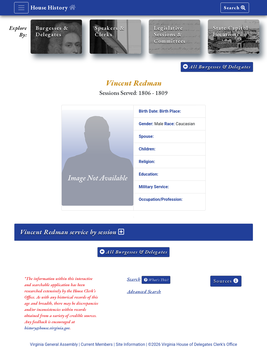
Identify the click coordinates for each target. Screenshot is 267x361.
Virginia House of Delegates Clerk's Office (199, 344)
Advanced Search (144, 291)
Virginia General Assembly (54, 344)
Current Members (97, 344)
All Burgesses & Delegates (217, 67)
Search (234, 8)
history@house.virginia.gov (47, 328)
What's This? (156, 279)
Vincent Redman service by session (72, 232)
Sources (226, 281)
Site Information (130, 344)
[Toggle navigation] (21, 7)
